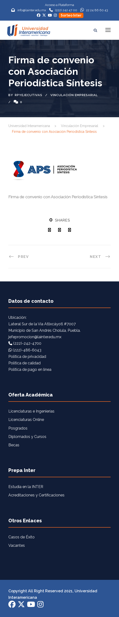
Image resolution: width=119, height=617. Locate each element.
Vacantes (16, 545)
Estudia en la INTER (25, 486)
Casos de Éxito (21, 537)
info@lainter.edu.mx (31, 10)
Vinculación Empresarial (74, 95)
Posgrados (17, 428)
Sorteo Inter (71, 15)
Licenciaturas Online (26, 419)
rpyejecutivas (28, 95)
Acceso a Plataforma (59, 5)
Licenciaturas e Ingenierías (31, 411)
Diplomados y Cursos (27, 436)
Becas (13, 445)
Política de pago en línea (29, 369)
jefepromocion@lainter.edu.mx (34, 337)
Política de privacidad (27, 356)
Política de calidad (24, 363)
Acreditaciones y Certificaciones (36, 495)
